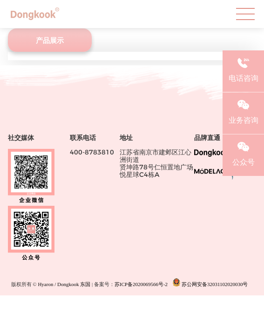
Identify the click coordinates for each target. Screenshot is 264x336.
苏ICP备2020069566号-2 (141, 284)
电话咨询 (243, 68)
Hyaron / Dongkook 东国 (64, 284)
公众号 (243, 152)
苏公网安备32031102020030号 (210, 282)
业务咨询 (243, 110)
